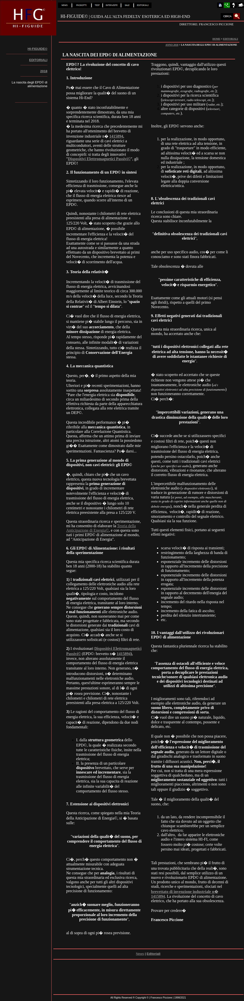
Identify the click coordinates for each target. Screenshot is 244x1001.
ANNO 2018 (171, 44)
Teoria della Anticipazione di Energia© (101, 528)
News (140, 954)
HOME (216, 38)
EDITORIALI (230, 38)
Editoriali (153, 954)
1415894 (116, 136)
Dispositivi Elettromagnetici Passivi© (99, 159)
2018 (43, 71)
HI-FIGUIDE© (37, 49)
